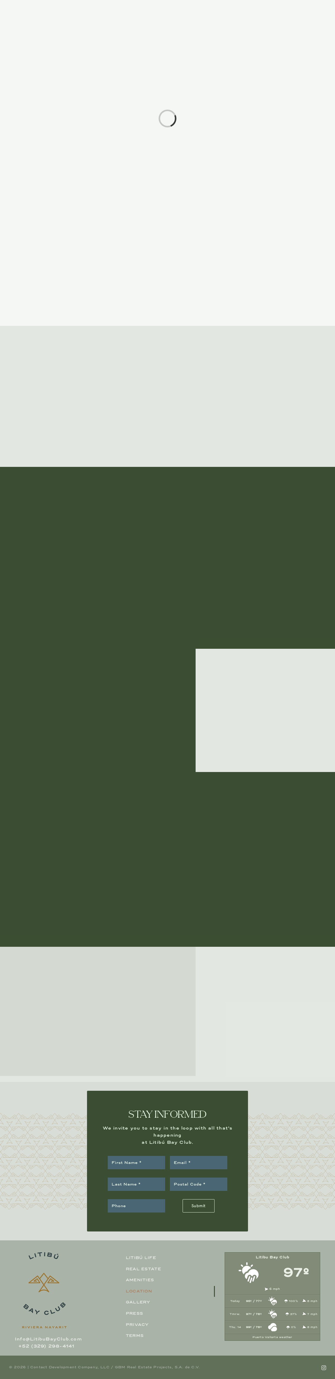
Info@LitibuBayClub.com (48, 1339)
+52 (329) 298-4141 (46, 1346)
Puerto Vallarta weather (272, 1337)
